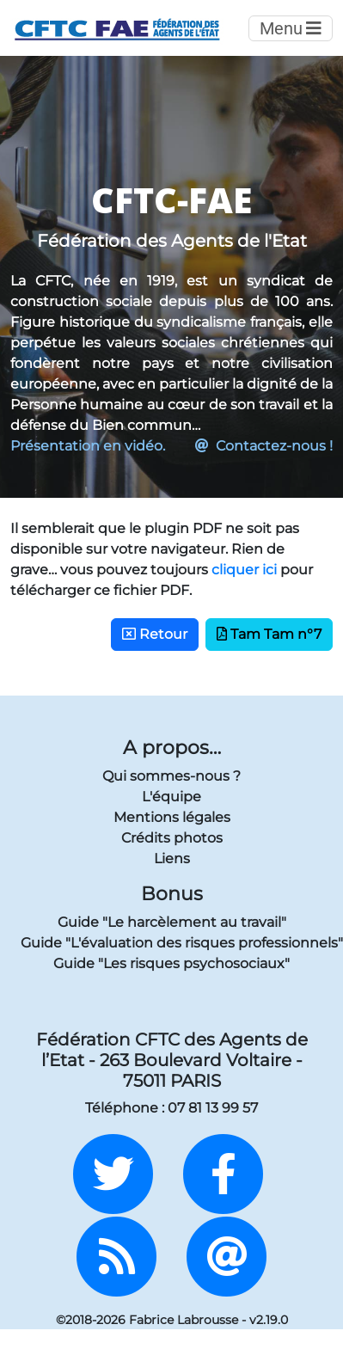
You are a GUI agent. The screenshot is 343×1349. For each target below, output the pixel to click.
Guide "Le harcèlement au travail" (172, 922)
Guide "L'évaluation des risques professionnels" (171, 943)
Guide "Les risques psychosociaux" (171, 963)
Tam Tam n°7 (269, 634)
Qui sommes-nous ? (171, 776)
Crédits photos (172, 838)
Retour (154, 634)
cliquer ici (244, 569)
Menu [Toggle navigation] (291, 28)
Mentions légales (171, 817)
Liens (172, 858)
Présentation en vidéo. (87, 446)
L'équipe (171, 796)
